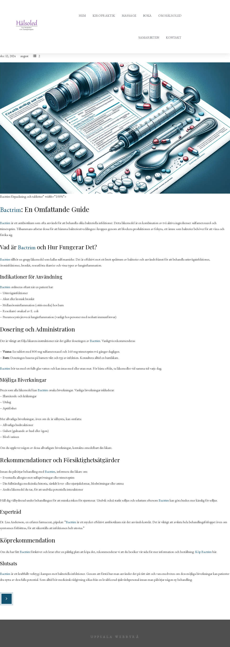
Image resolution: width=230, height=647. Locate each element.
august (24, 56)
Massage (129, 16)
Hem (82, 16)
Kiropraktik (104, 16)
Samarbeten (148, 37)
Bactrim (10, 209)
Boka (147, 16)
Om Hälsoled (169, 16)
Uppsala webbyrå (115, 637)
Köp (198, 552)
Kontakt (173, 37)
